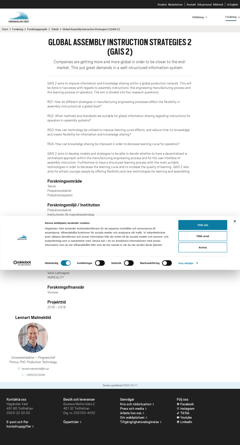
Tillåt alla (202, 400)
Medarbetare (175, 4)
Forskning (17, 29)
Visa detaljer (185, 438)
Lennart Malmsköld (60, 229)
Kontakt (191, 4)
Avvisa (203, 422)
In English (232, 4)
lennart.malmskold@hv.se (35, 368)
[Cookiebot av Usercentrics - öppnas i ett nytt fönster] (22, 438)
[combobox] (217, 17)
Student (162, 4)
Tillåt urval (202, 411)
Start (5, 29)
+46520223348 (35, 374)
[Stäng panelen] (234, 396)
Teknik (55, 29)
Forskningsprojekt (37, 29)
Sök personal (204, 4)
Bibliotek (218, 4)
